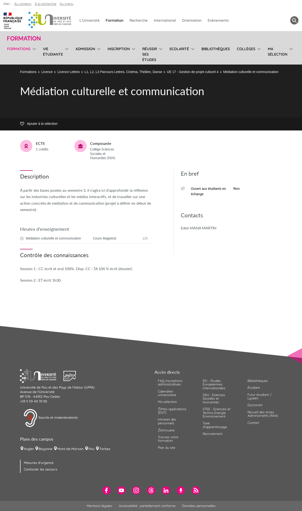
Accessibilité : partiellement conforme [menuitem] (147, 506)
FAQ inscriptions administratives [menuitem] (170, 382)
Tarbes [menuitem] (104, 449)
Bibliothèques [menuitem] (215, 49)
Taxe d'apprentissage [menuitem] (215, 425)
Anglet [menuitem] (29, 449)
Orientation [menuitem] (191, 20)
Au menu (66, 4)
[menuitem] (106, 490)
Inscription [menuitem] (119, 49)
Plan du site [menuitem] (166, 448)
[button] (41, 375)
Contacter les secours (40, 469)
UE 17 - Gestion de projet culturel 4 (192, 72)
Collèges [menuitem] (246, 49)
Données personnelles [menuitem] (199, 506)
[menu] (33, 54)
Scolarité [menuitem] (179, 49)
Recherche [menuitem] (139, 20)
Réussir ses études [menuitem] (149, 54)
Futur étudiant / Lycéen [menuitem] (259, 396)
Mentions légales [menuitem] (99, 506)
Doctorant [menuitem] (255, 405)
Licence (47, 72)
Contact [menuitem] (253, 423)
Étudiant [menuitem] (253, 387)
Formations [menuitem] (18, 49)
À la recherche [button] (45, 4)
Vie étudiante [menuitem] (53, 52)
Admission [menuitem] (85, 49)
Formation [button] (24, 38)
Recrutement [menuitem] (212, 434)
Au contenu (22, 4)
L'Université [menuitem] (90, 20)
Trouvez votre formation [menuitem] (168, 439)
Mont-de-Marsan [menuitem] (70, 449)
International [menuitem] (165, 20)
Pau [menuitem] (91, 449)
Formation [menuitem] (114, 20)
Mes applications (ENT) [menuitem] (172, 410)
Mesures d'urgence (39, 463)
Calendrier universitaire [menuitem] (167, 393)
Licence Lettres (68, 72)
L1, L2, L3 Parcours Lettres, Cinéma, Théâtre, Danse (123, 72)
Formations (28, 72)
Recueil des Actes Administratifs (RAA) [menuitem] (262, 414)
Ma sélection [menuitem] (277, 52)
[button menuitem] (294, 20)
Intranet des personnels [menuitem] (167, 421)
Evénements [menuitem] (218, 20)
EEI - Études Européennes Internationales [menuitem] (214, 384)
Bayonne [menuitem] (45, 449)
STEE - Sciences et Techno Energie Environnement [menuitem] (217, 412)
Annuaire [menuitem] (166, 430)
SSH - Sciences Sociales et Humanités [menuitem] (214, 398)
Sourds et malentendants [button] (50, 418)
